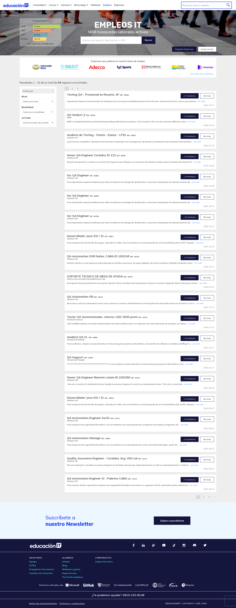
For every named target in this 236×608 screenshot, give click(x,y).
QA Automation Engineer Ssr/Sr (89, 418)
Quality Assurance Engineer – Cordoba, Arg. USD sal (102, 458)
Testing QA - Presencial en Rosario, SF (93, 94)
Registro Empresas (184, 49)
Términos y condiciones (72, 603)
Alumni (66, 561)
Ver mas (207, 96)
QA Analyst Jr (76, 115)
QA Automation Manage (84, 438)
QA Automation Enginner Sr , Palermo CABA (97, 478)
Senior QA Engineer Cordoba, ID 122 (92, 155)
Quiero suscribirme (172, 520)
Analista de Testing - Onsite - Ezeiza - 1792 (97, 135)
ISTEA (32, 565)
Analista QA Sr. (78, 337)
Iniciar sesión (207, 49)
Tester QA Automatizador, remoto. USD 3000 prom (102, 317)
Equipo (33, 561)
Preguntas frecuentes (41, 569)
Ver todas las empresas (201, 74)
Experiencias (69, 573)
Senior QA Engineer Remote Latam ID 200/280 (99, 377)
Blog (64, 565)
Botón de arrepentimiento (43, 603)
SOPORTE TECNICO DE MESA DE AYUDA (95, 276)
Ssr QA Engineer (78, 175)
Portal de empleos (72, 577)
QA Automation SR (80, 296)
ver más (201, 101)
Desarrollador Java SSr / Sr (86, 236)
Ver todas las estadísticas (40, 43)
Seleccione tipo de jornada (35, 122)
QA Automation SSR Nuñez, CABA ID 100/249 (98, 256)
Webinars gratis (71, 569)
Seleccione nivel (30, 101)
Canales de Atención (41, 573)
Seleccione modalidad (33, 112)
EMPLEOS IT (118, 25)
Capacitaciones (104, 561)
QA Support (75, 357)
